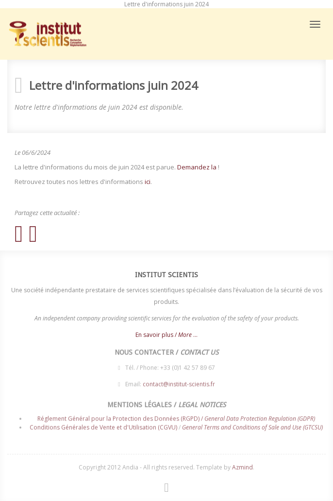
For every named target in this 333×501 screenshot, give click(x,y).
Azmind (242, 467)
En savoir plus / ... (166, 335)
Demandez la (196, 167)
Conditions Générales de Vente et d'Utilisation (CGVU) (103, 425)
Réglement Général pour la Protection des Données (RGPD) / (176, 417)
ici (147, 181)
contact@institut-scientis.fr (179, 383)
